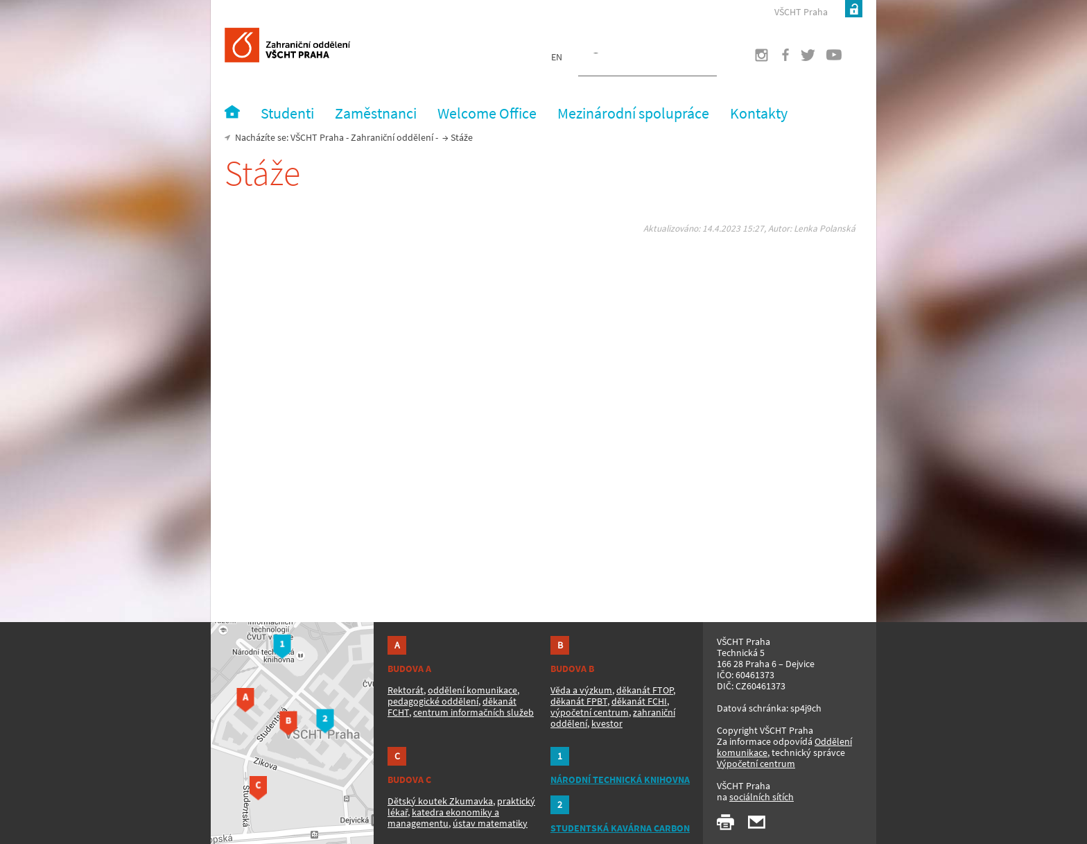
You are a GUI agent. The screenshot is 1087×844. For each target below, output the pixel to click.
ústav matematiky (490, 823)
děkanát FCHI (639, 701)
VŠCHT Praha (801, 12)
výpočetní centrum (589, 712)
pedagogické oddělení (433, 701)
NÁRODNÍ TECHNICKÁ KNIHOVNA (620, 779)
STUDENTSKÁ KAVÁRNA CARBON (620, 828)
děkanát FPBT (578, 701)
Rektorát (406, 690)
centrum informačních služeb (473, 712)
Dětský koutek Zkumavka (440, 801)
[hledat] (631, 59)
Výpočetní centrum (756, 763)
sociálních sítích (761, 797)
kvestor (607, 723)
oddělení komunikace (472, 690)
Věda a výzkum (581, 690)
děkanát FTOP (644, 690)
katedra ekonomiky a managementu (443, 817)
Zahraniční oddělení (392, 137)
